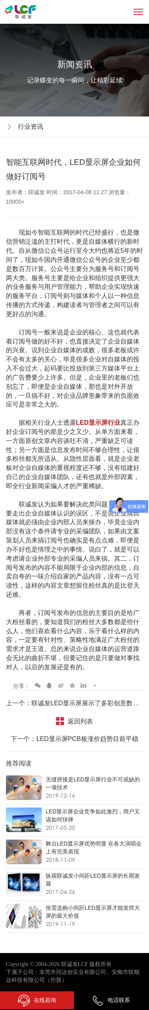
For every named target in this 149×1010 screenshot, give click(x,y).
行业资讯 (30, 126)
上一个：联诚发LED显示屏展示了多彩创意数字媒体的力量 (74, 703)
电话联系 (111, 1000)
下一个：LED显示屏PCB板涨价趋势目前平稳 (74, 738)
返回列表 (80, 721)
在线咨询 (37, 1000)
